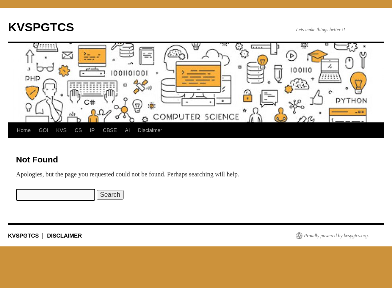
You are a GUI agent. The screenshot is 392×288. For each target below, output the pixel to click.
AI (127, 130)
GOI (43, 130)
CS (78, 130)
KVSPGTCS (41, 27)
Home (24, 130)
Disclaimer (150, 130)
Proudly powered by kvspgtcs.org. (336, 235)
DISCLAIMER (64, 235)
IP (92, 130)
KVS (61, 130)
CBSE (110, 130)
